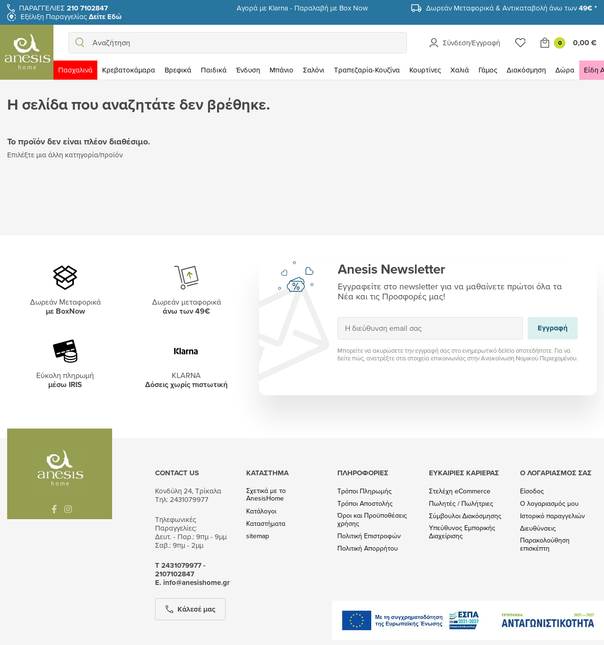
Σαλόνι (313, 70)
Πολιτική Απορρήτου (367, 548)
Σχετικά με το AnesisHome (266, 495)
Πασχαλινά (75, 70)
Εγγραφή (553, 328)
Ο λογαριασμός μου (549, 504)
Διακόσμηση (526, 70)
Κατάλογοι (261, 511)
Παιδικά (214, 70)
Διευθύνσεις (538, 528)
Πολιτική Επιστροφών (369, 536)
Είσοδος (532, 491)
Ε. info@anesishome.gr (192, 582)
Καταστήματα (265, 524)
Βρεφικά (178, 70)
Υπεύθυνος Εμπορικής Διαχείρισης (462, 532)
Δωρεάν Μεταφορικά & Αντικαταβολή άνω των (511, 8)
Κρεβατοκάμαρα (128, 70)
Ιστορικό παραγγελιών (552, 516)
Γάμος (488, 70)
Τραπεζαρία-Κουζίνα (367, 70)
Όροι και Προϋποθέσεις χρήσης (372, 520)
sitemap (257, 536)
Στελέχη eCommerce (459, 491)
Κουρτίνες (425, 70)
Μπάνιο (281, 70)
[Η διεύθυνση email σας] (430, 328)
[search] (79, 42)
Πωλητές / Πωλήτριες (461, 504)
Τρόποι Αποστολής (365, 504)
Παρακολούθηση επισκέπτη (545, 544)
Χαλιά (459, 70)
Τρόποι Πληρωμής (364, 491)
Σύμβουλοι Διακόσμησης (465, 516)
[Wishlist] (520, 42)
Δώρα (564, 70)
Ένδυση (248, 70)
